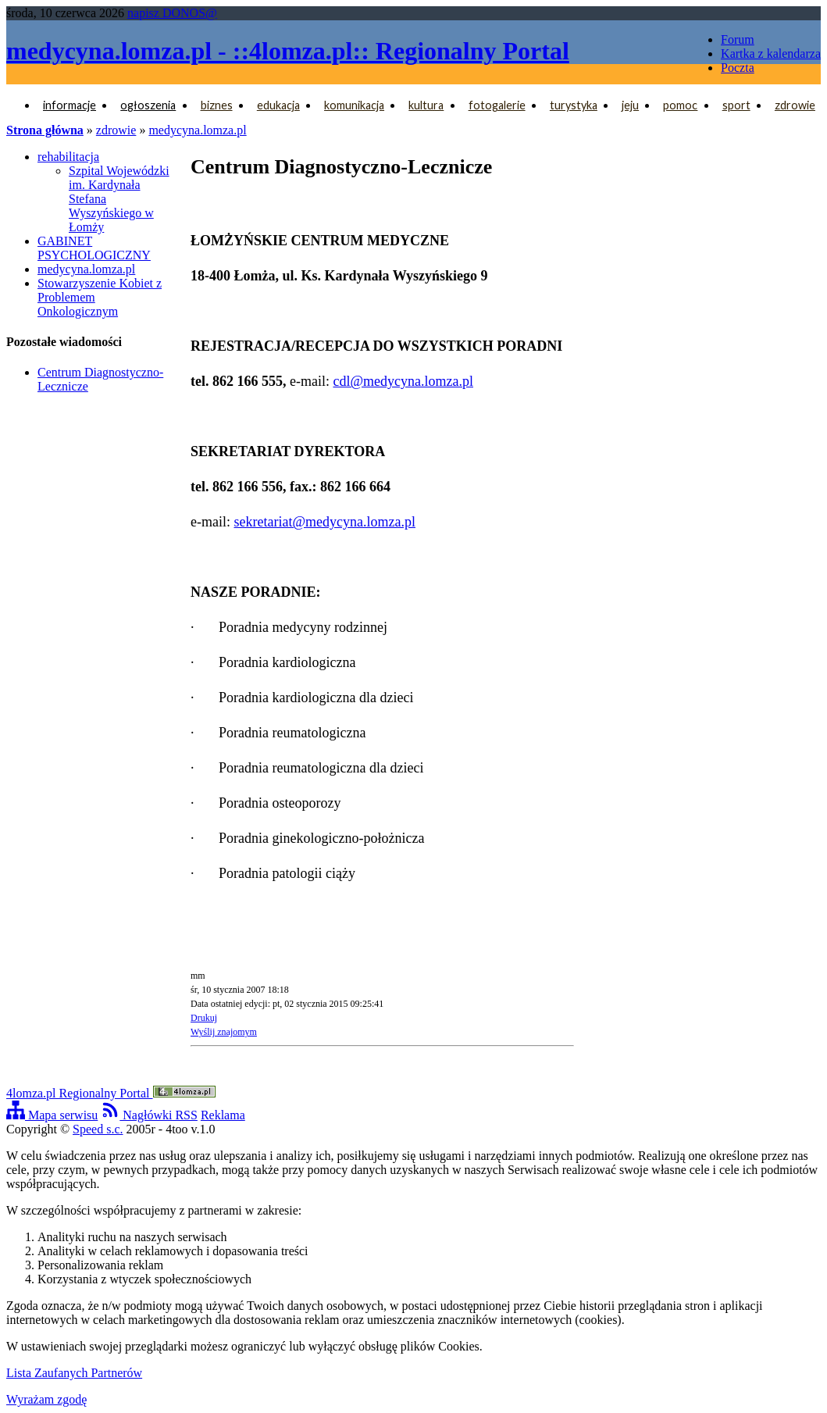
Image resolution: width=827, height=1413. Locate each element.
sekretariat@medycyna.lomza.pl (324, 522)
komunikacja (354, 105)
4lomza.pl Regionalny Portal (111, 1093)
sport (736, 105)
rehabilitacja (68, 156)
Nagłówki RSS (149, 1115)
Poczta (737, 67)
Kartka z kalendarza (771, 53)
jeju (630, 105)
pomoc (680, 105)
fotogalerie (497, 105)
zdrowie (795, 105)
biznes (217, 105)
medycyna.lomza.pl (197, 130)
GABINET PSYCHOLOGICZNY (94, 248)
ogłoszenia (148, 105)
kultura (426, 105)
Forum (737, 39)
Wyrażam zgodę (46, 1399)
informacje (69, 105)
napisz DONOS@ (172, 13)
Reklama (223, 1115)
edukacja (278, 105)
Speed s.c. (98, 1129)
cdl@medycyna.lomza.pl (403, 381)
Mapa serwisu (52, 1115)
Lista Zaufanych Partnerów (74, 1372)
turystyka (573, 105)
